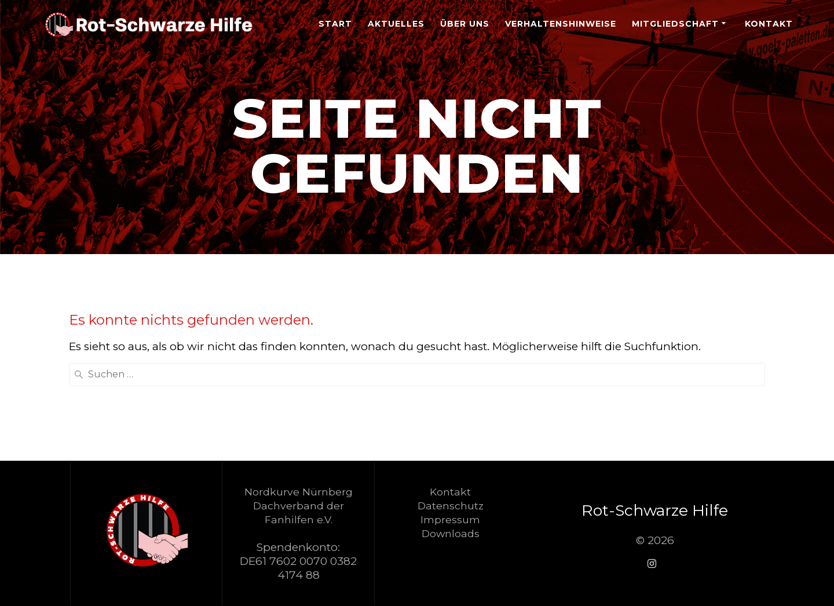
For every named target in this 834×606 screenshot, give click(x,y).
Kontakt (769, 24)
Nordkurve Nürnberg (298, 492)
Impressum (450, 519)
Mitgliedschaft (675, 24)
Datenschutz (451, 506)
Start (335, 24)
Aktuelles (396, 24)
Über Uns (464, 24)
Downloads (451, 533)
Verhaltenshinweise (560, 24)
